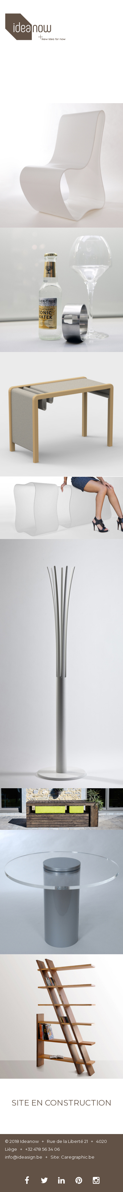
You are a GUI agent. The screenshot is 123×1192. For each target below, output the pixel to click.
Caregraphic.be (77, 1157)
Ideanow (29, 1141)
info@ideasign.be (23, 1157)
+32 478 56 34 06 (42, 1149)
